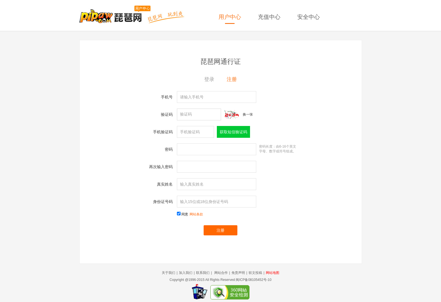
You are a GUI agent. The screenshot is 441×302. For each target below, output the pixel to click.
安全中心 (308, 17)
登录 (209, 79)
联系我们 (203, 273)
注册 (232, 79)
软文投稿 (255, 273)
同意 (192, 214)
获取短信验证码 (233, 132)
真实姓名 (165, 184)
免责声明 (238, 273)
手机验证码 (163, 132)
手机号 (167, 97)
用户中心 (230, 17)
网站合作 (221, 273)
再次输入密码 (161, 166)
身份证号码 (163, 201)
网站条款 (196, 214)
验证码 (167, 114)
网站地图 (272, 273)
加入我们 (185, 273)
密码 (169, 149)
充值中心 (269, 17)
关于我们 (168, 273)
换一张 (248, 114)
